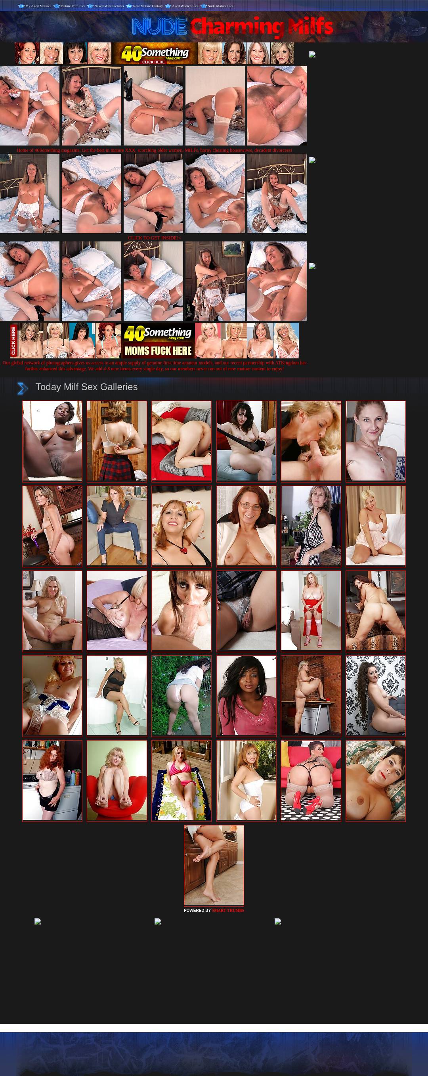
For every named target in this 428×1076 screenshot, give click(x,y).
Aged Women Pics (185, 6)
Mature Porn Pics (73, 6)
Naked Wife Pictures (109, 6)
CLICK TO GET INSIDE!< (154, 238)
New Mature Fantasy (148, 6)
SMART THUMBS (228, 910)
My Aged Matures (38, 6)
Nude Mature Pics (220, 6)
